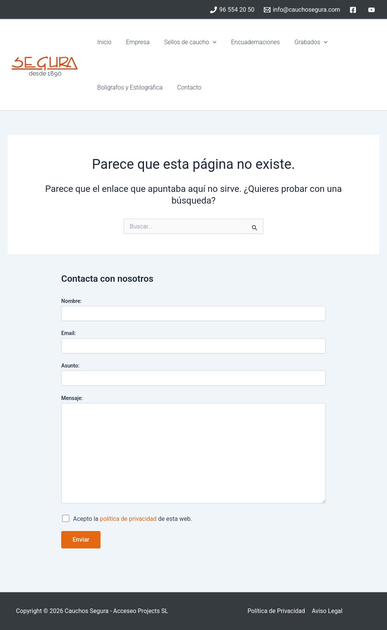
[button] (206, 42)
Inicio (103, 42)
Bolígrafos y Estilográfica (128, 87)
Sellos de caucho (184, 42)
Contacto (185, 87)
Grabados (299, 42)
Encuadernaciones (246, 42)
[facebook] (354, 9)
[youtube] (372, 9)
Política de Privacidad (276, 611)
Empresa (134, 42)
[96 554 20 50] (232, 9)
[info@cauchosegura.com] (302, 9)
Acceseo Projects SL (140, 611)
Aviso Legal (326, 611)
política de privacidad (128, 518)
